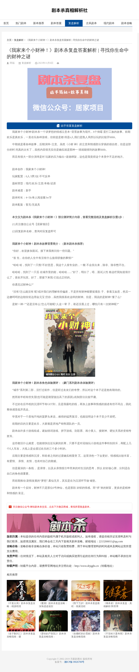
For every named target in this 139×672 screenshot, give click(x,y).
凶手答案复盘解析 (69, 125)
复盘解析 (73, 23)
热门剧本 (21, 23)
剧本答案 (56, 23)
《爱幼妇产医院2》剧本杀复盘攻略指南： (53, 624)
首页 (6, 23)
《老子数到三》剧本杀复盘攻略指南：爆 (21, 624)
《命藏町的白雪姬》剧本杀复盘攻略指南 (85, 624)
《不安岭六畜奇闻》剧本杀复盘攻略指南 (117, 624)
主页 (9, 40)
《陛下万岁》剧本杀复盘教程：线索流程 (85, 594)
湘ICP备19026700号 (74, 662)
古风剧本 (91, 23)
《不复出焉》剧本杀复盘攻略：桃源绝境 (21, 594)
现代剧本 (109, 23)
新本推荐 (38, 23)
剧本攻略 (126, 23)
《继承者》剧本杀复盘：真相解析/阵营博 (117, 594)
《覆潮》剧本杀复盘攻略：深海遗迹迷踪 (53, 594)
